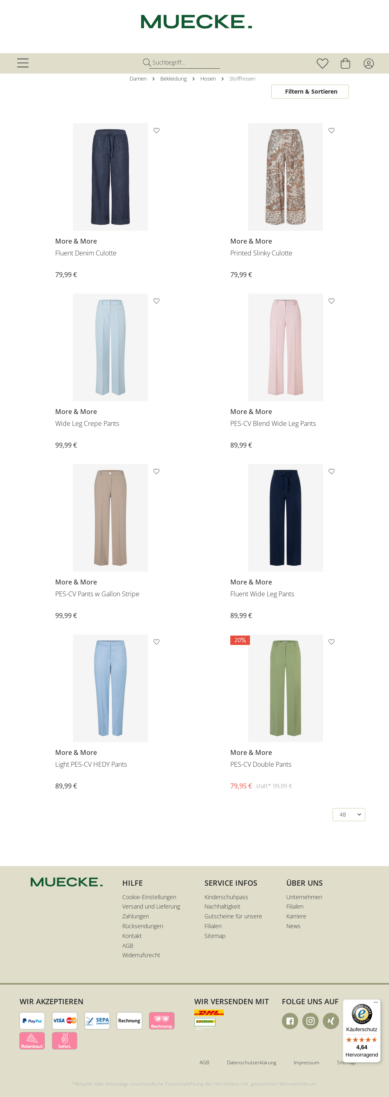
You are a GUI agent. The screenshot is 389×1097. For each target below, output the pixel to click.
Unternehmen (304, 897)
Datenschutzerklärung (251, 1062)
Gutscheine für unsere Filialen (233, 921)
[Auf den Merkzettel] (157, 132)
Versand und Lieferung (151, 906)
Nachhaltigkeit (223, 906)
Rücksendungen (142, 926)
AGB (127, 945)
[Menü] (376, 1004)
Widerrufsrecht (141, 955)
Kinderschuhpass (226, 897)
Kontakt (132, 936)
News (293, 926)
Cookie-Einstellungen (149, 897)
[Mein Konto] (368, 63)
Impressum (306, 1062)
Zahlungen (135, 916)
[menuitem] (24, 63)
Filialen (295, 906)
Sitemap (215, 936)
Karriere (296, 916)
